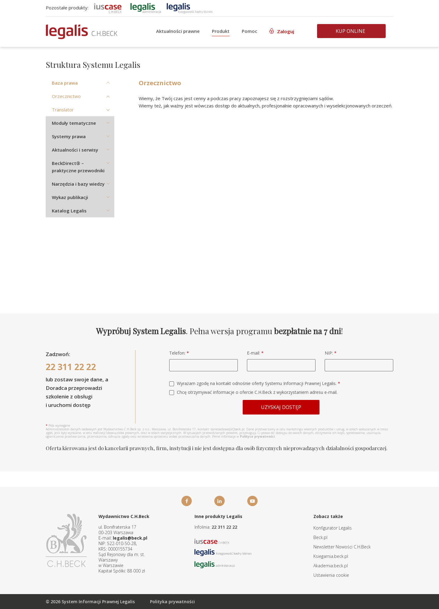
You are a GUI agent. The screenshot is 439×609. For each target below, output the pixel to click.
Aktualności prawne (178, 31)
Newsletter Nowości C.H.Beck (342, 547)
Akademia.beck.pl (330, 566)
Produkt (221, 31)
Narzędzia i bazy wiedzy (78, 184)
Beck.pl (320, 537)
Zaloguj (285, 31)
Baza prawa (65, 83)
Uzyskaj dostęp (281, 407)
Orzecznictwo (66, 96)
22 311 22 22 (71, 367)
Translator (63, 110)
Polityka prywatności (172, 601)
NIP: (331, 353)
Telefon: (179, 353)
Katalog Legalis (69, 211)
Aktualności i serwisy (75, 150)
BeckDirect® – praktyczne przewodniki (78, 166)
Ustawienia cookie (331, 575)
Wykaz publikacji (70, 197)
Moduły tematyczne (74, 123)
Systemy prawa (69, 136)
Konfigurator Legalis (332, 528)
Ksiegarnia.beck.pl (330, 556)
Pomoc (249, 31)
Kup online (350, 31)
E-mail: (255, 353)
